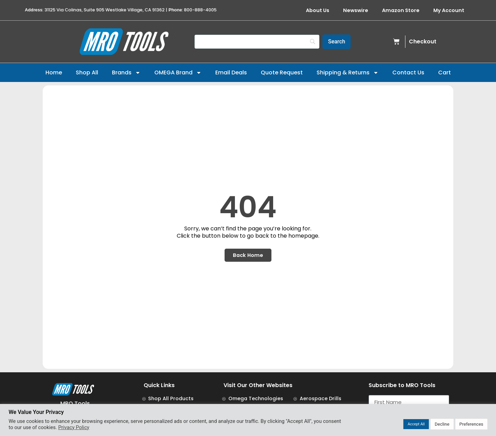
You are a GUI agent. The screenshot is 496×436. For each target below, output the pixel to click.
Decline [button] (442, 424)
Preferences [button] (471, 424)
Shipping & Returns (348, 72)
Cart (444, 72)
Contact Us (408, 72)
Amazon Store (401, 10)
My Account (448, 10)
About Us (317, 10)
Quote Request (282, 72)
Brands (126, 72)
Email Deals (231, 72)
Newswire (355, 10)
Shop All (87, 72)
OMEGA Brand (178, 72)
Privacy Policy (73, 427)
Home (53, 72)
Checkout (422, 41)
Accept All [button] (416, 424)
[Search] (257, 41)
